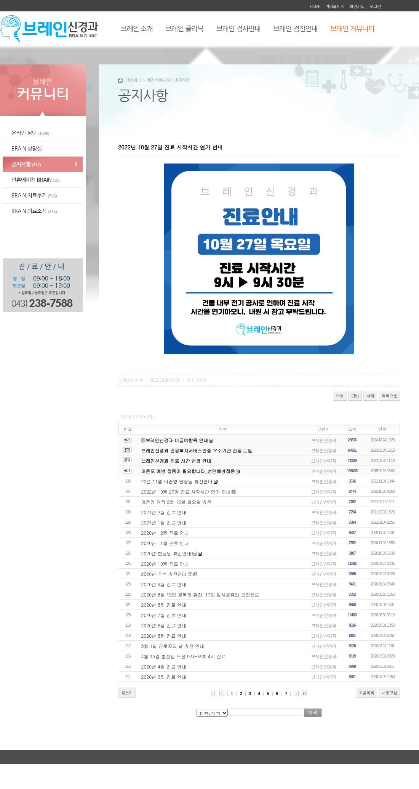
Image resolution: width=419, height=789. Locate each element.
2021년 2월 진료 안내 (163, 512)
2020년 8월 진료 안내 (163, 604)
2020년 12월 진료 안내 (165, 532)
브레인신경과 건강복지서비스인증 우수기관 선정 (191, 450)
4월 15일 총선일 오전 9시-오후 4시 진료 (183, 656)
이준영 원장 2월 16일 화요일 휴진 (176, 502)
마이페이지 (334, 6)
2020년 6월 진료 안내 (163, 625)
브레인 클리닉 (185, 29)
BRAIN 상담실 (26, 148)
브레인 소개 (137, 29)
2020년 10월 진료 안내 (165, 563)
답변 (355, 396)
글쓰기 (127, 693)
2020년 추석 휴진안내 (164, 574)
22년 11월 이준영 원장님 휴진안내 (177, 481)
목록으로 (389, 396)
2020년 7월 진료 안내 (163, 615)
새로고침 (389, 693)
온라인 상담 (30, 133)
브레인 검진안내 (295, 29)
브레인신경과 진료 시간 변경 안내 (176, 460)
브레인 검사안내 (238, 29)
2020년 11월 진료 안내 (165, 543)
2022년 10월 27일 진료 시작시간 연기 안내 (186, 491)
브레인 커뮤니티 (352, 29)
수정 (340, 396)
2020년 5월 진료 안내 (163, 635)
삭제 (370, 396)
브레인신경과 (323, 440)
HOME (315, 6)
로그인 (375, 6)
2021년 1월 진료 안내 (163, 522)
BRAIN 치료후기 (34, 195)
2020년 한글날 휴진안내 (166, 553)
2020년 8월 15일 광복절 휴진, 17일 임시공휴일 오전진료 (200, 594)
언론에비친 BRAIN (35, 180)
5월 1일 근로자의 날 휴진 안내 (173, 646)
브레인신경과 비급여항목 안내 (177, 440)
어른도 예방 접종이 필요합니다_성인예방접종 (188, 471)
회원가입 (357, 6)
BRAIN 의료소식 (34, 211)
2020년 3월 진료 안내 (163, 677)
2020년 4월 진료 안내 (163, 666)
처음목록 (366, 693)
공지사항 (26, 164)
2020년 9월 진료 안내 (163, 584)
